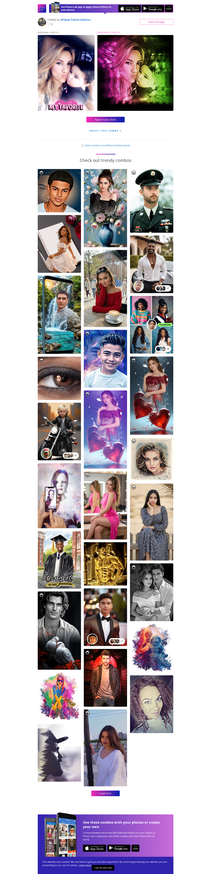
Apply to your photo (105, 119)
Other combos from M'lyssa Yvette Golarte (105, 145)
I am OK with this (103, 867)
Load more (105, 793)
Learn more (85, 865)
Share (156, 21)
